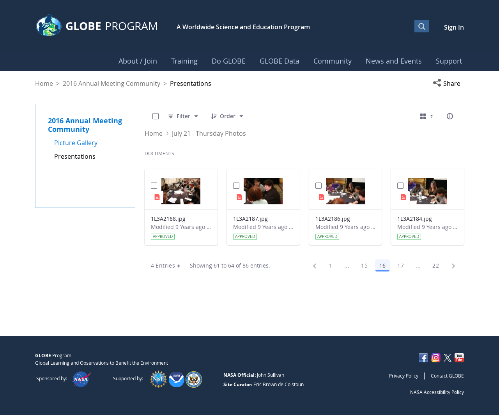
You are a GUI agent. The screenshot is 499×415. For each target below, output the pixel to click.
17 (402, 267)
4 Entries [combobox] (168, 265)
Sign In (454, 27)
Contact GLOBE (447, 375)
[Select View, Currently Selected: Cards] (427, 116)
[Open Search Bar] (421, 26)
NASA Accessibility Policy (437, 392)
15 (366, 267)
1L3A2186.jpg (332, 218)
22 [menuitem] (437, 267)
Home (44, 83)
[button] (448, 83)
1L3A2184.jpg (414, 218)
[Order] (227, 116)
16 (384, 267)
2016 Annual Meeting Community (111, 83)
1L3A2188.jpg (168, 218)
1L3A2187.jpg (250, 218)
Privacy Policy (403, 375)
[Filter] (183, 116)
